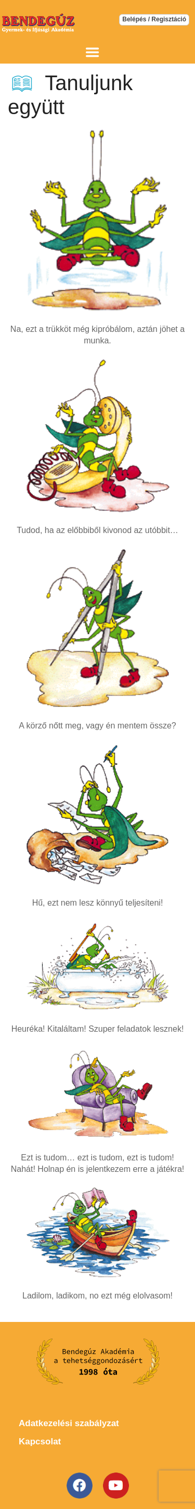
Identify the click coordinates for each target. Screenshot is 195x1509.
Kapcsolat (40, 1441)
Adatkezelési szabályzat (69, 1423)
